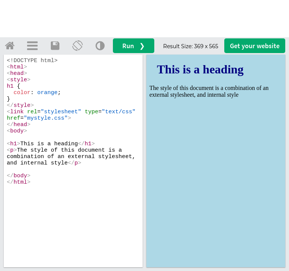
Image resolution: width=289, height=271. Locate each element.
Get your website (255, 45)
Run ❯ (133, 45)
